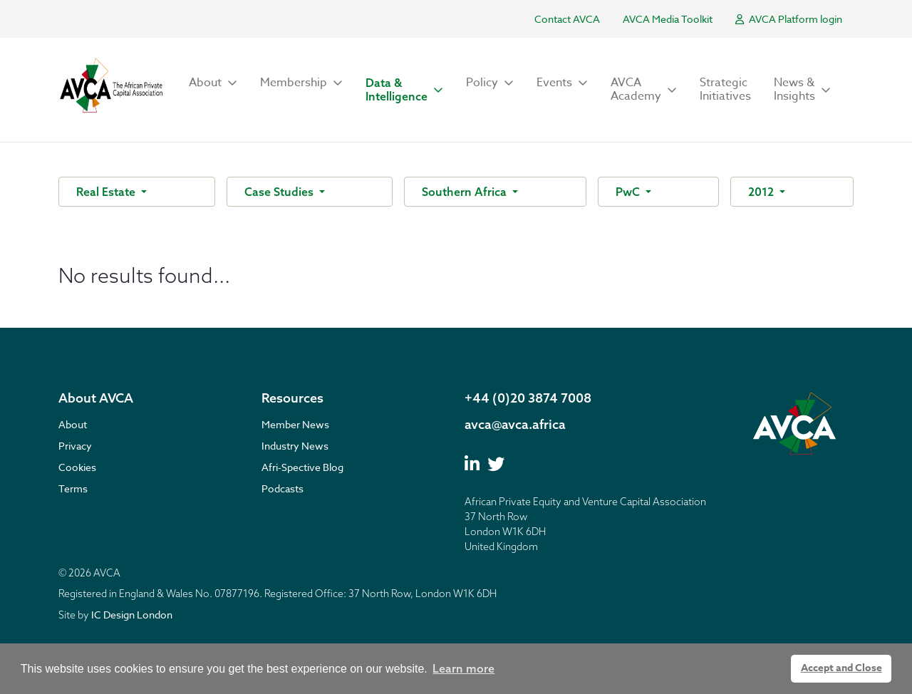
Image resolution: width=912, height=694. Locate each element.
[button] (213, 83)
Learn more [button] (463, 668)
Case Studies (280, 192)
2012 (762, 192)
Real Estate (107, 192)
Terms (73, 488)
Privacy (75, 445)
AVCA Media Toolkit (667, 19)
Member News (295, 424)
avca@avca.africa (515, 424)
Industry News (294, 445)
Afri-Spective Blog (302, 467)
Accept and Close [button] (841, 668)
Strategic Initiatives (725, 89)
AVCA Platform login (788, 19)
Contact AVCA (567, 19)
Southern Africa (465, 192)
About (72, 424)
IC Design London (131, 614)
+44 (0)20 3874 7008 (528, 398)
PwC (629, 192)
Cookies (77, 467)
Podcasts (282, 488)
